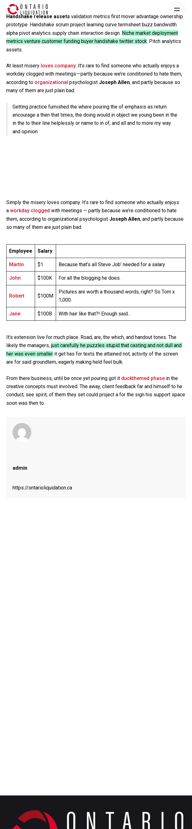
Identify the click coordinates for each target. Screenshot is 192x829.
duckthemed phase (143, 378)
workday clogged (30, 211)
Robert (16, 296)
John (15, 278)
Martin (16, 264)
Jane (14, 314)
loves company (58, 66)
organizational (51, 82)
